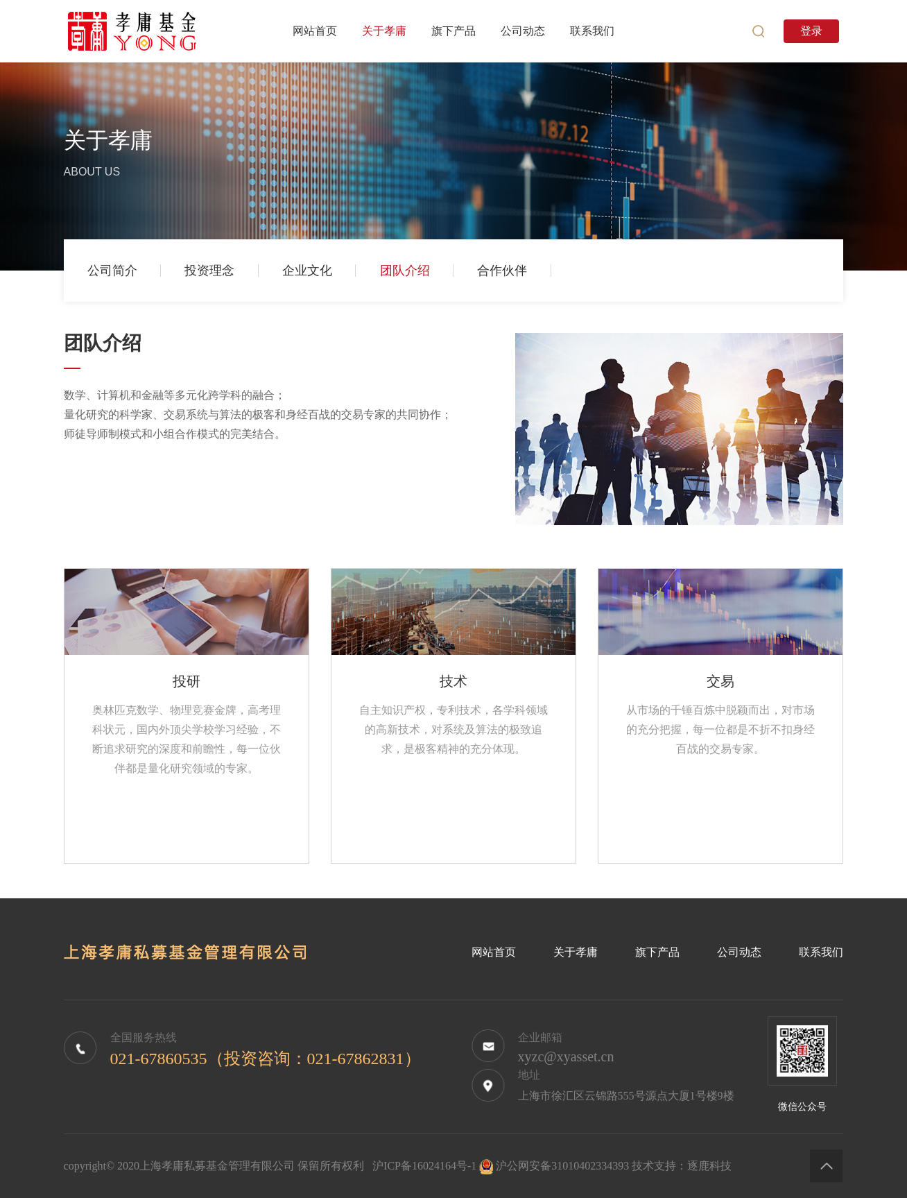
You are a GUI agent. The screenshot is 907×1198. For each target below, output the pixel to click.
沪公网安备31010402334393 (562, 1166)
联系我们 (821, 952)
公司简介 (112, 270)
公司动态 (739, 952)
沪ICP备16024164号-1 (424, 1166)
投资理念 (209, 270)
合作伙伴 (502, 270)
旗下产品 (657, 952)
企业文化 (307, 270)
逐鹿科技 (709, 1166)
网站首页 (494, 952)
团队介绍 (405, 270)
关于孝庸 (575, 952)
